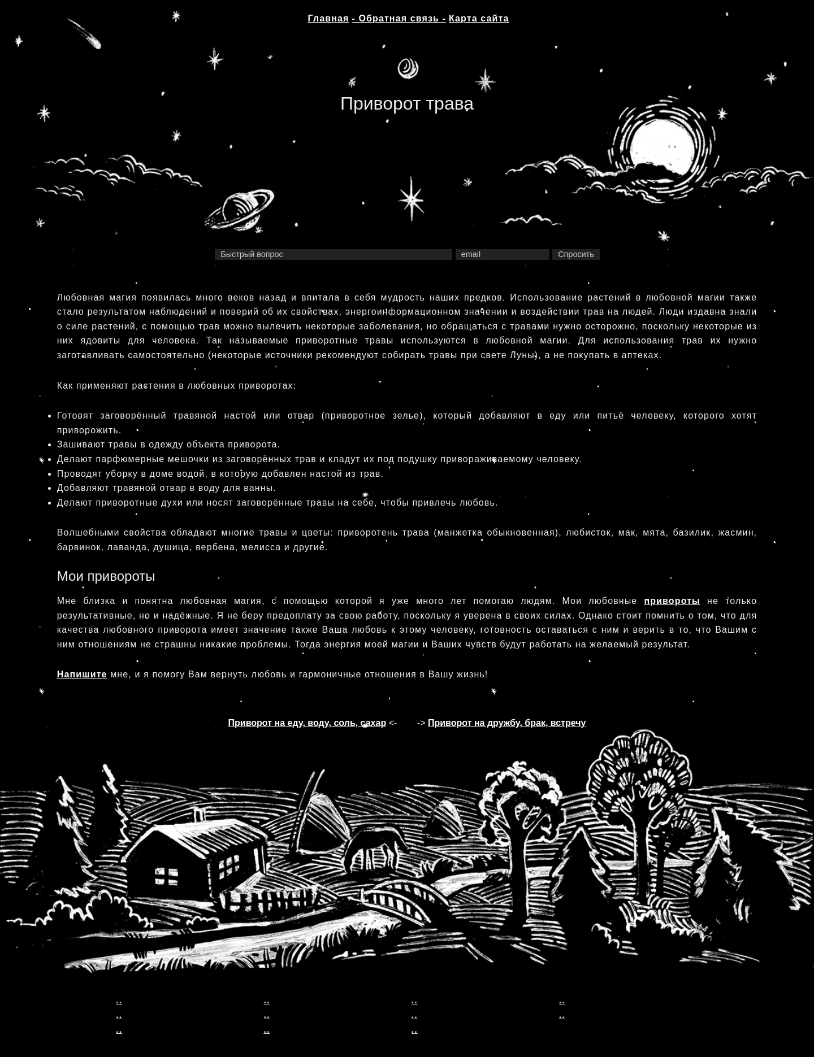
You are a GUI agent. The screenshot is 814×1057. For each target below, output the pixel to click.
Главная (328, 18)
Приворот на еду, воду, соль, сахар (307, 723)
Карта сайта (479, 18)
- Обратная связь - (399, 18)
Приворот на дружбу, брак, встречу (507, 723)
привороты (672, 601)
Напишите (82, 674)
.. (119, 1000)
